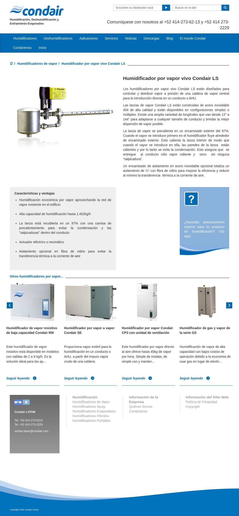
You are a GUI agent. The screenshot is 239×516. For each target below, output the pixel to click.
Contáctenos (22, 48)
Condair (36, 10)
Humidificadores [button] (25, 38)
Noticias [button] (131, 38)
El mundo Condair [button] (193, 38)
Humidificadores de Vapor (91, 402)
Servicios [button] (111, 38)
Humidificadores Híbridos (91, 416)
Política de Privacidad (201, 402)
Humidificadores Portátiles (92, 420)
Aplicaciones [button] (88, 38)
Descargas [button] (151, 38)
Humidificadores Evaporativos (94, 411)
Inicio (42, 48)
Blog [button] (169, 38)
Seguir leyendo (21, 378)
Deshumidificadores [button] (58, 38)
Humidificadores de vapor (37, 63)
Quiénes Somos (140, 406)
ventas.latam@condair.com (31, 431)
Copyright (193, 406)
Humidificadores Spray (89, 406)
